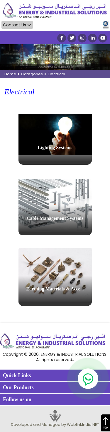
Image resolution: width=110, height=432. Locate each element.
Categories (32, 74)
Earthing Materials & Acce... (55, 288)
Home (10, 74)
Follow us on (17, 399)
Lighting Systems (55, 147)
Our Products (18, 387)
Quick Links (17, 375)
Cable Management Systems (55, 218)
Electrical (56, 74)
